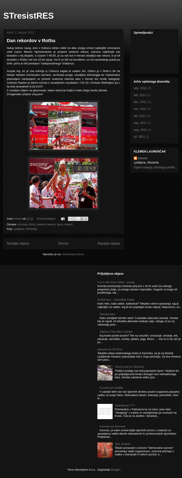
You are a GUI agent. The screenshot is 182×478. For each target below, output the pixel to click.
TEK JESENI (122, 444)
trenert (142, 158)
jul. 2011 (139, 136)
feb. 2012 (140, 95)
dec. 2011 (140, 102)
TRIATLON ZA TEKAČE (129, 367)
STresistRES (28, 15)
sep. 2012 (140, 88)
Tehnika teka (107, 314)
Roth (32, 224)
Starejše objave (109, 243)
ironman (23, 224)
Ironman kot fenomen (112, 426)
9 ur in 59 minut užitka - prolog (115, 282)
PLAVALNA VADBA (111, 387)
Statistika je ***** (125, 405)
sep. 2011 (140, 123)
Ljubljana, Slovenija (25, 228)
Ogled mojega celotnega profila (154, 167)
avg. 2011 (140, 130)
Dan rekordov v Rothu (31, 40)
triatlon (68, 224)
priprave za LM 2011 (110, 349)
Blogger (115, 469)
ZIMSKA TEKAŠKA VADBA (116, 331)
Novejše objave (18, 243)
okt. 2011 (140, 116)
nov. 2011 (140, 109)
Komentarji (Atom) (73, 254)
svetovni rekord (46, 224)
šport (60, 224)
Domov (63, 243)
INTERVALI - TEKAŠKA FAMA (116, 299)
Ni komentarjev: (47, 218)
